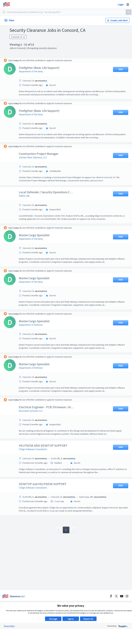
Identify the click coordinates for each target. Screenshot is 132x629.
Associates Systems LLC (33, 410)
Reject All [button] (88, 618)
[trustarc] (123, 626)
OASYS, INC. (27, 195)
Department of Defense (33, 324)
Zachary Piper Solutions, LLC (35, 157)
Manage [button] (53, 618)
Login (121, 4)
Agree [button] (71, 618)
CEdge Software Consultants (35, 449)
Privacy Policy (9, 626)
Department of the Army (33, 71)
